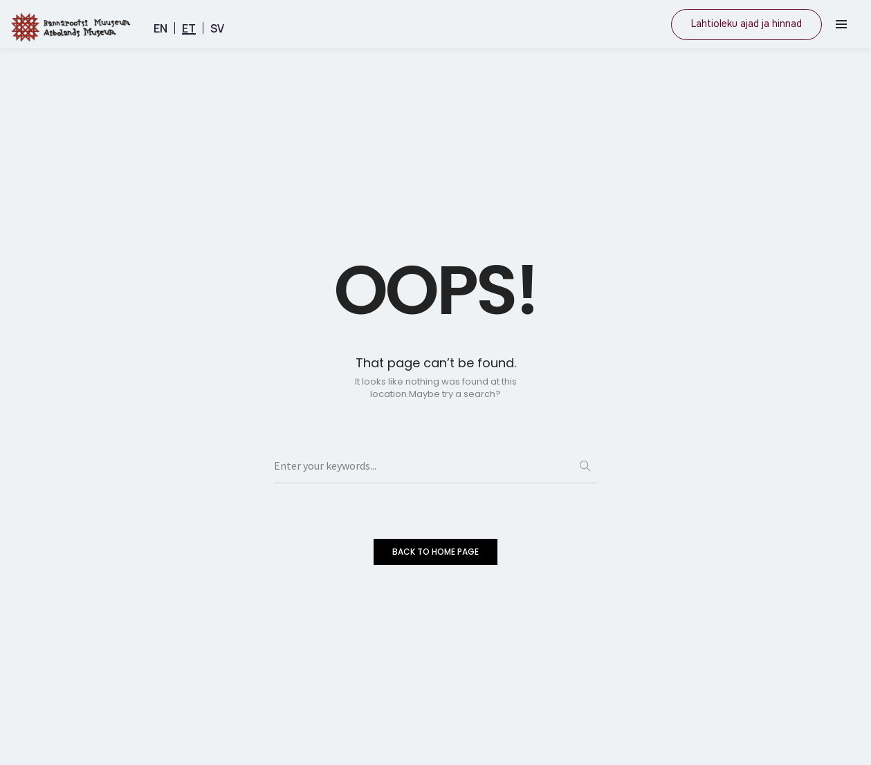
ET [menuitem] (189, 28)
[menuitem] (160, 28)
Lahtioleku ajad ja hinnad (746, 24)
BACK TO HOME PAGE (435, 551)
